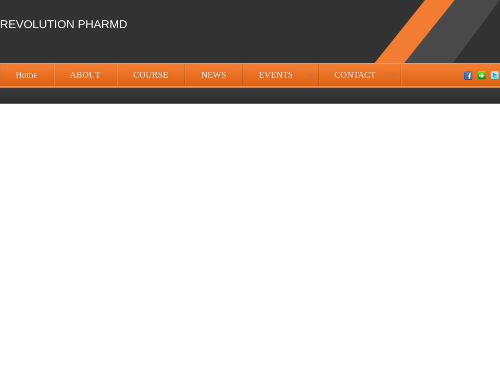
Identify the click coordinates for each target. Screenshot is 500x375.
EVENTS (276, 75)
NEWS (213, 75)
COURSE (150, 75)
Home (27, 75)
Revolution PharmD (63, 24)
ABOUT (85, 75)
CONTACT (355, 75)
